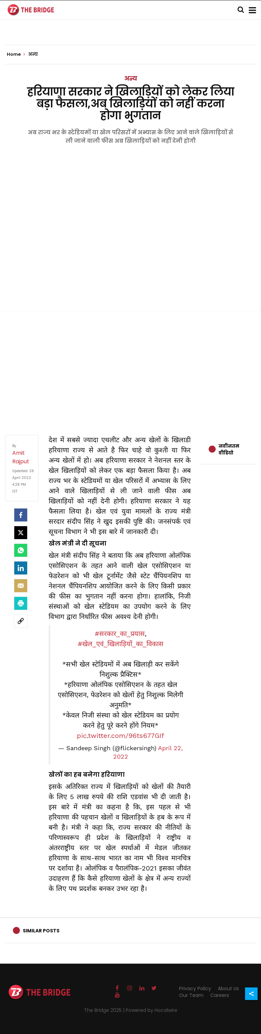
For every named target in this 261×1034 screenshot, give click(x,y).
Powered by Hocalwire (151, 1010)
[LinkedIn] (21, 568)
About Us (228, 988)
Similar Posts (41, 930)
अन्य (130, 78)
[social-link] (21, 621)
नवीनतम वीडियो (229, 449)
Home (16, 54)
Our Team (191, 995)
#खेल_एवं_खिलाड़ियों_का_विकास (120, 644)
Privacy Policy (195, 988)
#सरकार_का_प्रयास (120, 634)
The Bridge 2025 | (105, 1010)
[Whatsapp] (21, 550)
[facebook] (21, 515)
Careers (219, 995)
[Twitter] (21, 532)
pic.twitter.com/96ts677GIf (120, 735)
